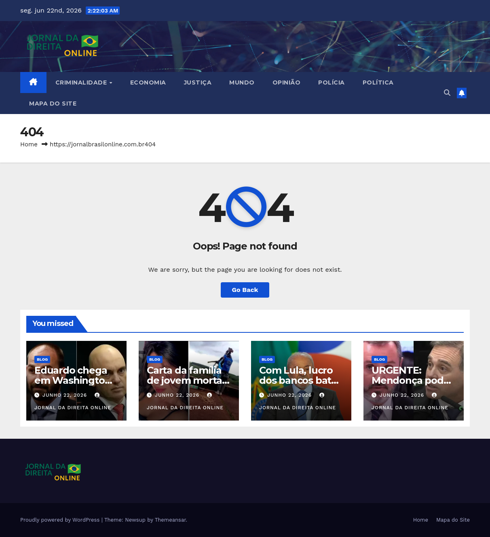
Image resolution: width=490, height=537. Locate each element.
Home (29, 144)
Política (378, 82)
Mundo (242, 82)
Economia (148, 82)
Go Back (245, 290)
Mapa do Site (52, 103)
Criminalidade (82, 82)
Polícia (331, 82)
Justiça (198, 82)
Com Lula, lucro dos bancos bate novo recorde (298, 380)
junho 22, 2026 (65, 395)
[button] (447, 93)
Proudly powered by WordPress (60, 520)
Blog (42, 359)
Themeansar (170, 520)
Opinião (286, 82)
